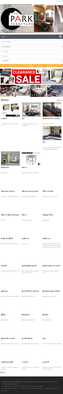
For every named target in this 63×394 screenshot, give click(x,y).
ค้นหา (31, 65)
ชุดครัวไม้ (3, 266)
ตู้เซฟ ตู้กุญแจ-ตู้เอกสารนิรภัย (51, 291)
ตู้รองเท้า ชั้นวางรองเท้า (8, 338)
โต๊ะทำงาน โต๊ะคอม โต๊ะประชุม (10, 215)
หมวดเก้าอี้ (46, 362)
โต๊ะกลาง (24, 167)
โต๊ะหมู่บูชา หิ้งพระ (48, 215)
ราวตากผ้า (25, 362)
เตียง (23, 118)
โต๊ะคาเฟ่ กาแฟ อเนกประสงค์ (30, 191)
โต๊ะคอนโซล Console (8, 191)
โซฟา (44, 142)
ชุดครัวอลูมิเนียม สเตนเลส (29, 266)
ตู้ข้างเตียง (46, 315)
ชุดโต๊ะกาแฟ (25, 238)
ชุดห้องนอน (4, 291)
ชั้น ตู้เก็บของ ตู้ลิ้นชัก (7, 238)
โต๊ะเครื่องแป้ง (5, 167)
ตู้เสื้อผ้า (3, 315)
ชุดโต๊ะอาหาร (47, 238)
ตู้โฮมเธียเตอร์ (26, 315)
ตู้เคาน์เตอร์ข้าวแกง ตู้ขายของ (30, 291)
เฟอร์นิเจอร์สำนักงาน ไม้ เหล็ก (51, 118)
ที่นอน (44, 338)
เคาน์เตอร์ (4, 118)
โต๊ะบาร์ (24, 215)
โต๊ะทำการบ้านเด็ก (48, 191)
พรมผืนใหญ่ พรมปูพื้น (7, 362)
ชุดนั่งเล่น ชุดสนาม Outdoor (51, 266)
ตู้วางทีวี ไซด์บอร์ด (27, 338)
